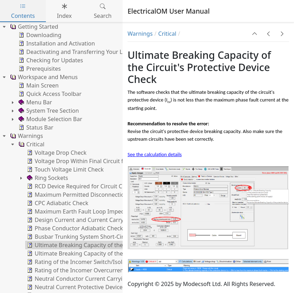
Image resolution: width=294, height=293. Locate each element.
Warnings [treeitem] (26, 136)
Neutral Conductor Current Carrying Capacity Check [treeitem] (98, 278)
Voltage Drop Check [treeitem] (56, 152)
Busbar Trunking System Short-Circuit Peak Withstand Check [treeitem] (109, 236)
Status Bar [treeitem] (35, 127)
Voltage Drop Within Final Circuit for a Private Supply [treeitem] (99, 161)
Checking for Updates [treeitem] (50, 60)
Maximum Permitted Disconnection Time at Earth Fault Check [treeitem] (111, 194)
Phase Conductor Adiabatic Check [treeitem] (74, 228)
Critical (167, 33)
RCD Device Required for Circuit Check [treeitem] (80, 186)
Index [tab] (64, 11)
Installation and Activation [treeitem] (56, 43)
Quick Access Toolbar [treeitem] (49, 94)
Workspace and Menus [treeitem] (43, 77)
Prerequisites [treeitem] (39, 68)
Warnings (140, 33)
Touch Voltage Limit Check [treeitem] (65, 169)
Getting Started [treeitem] (33, 26)
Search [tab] (103, 11)
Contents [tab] (23, 11)
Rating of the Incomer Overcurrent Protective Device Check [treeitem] (108, 270)
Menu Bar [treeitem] (34, 102)
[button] (255, 33)
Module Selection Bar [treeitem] (49, 119)
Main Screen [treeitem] (38, 85)
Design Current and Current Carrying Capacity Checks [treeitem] (101, 220)
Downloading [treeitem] (39, 35)
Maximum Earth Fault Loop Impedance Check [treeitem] (90, 211)
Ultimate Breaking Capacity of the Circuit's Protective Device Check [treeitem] (117, 245)
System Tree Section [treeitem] (48, 110)
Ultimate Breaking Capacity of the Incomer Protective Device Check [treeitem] (118, 253)
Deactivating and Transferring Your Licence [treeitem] (78, 52)
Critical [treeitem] (31, 144)
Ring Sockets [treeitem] (47, 178)
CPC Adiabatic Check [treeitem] (57, 203)
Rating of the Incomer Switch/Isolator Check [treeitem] (88, 262)
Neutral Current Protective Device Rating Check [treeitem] (92, 287)
